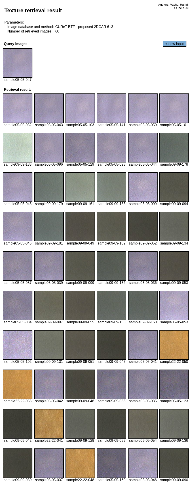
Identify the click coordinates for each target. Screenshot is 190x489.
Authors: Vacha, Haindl (173, 4)
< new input (174, 44)
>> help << (181, 8)
